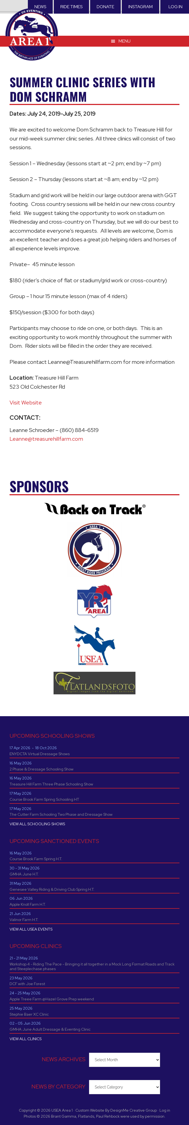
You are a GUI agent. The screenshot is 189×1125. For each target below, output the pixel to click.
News (40, 7)
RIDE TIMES (71, 7)
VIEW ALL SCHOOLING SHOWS (37, 823)
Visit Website (26, 402)
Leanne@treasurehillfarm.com (46, 438)
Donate (105, 7)
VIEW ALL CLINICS (26, 1038)
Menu (125, 41)
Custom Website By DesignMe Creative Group (116, 1110)
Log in (175, 7)
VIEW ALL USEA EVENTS (31, 929)
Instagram (140, 7)
